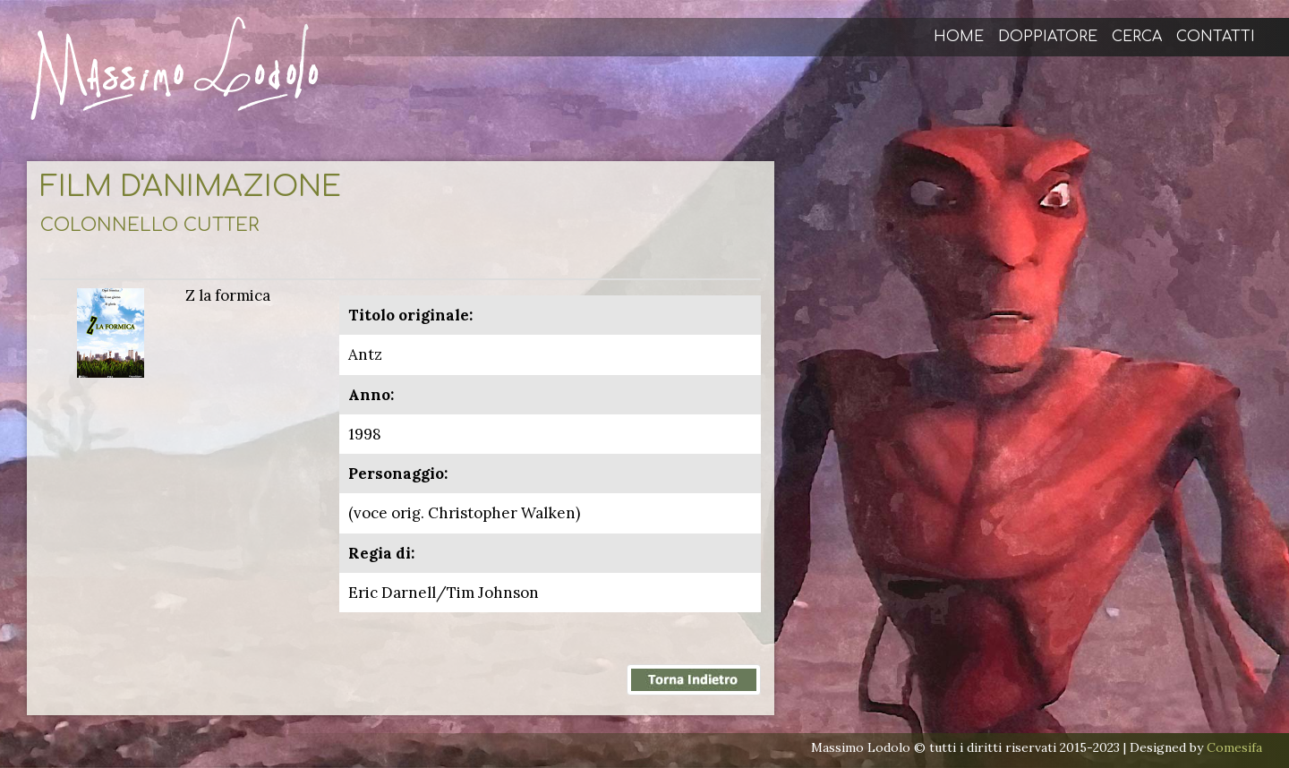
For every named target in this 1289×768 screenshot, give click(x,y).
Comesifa (1234, 747)
